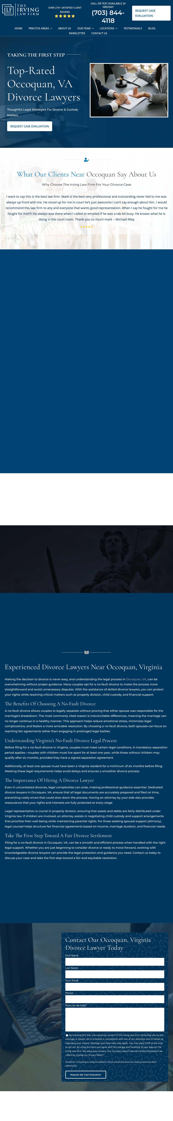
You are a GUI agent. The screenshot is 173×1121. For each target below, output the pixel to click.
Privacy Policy (95, 1055)
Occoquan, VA (136, 679)
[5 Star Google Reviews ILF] (65, 15)
